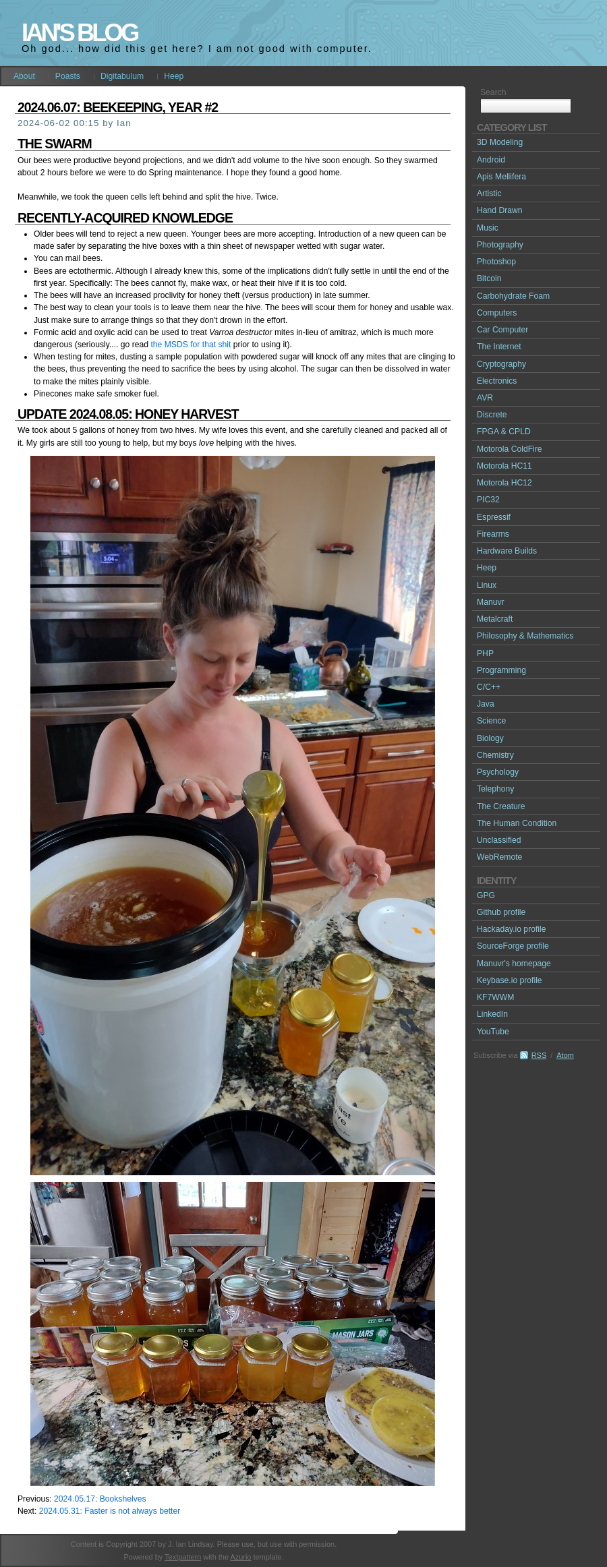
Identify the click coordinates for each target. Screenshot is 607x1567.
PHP (485, 653)
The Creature (501, 806)
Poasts (67, 76)
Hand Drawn (500, 210)
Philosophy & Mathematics (525, 636)
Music (487, 228)
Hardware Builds (507, 551)
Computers (497, 313)
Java (485, 704)
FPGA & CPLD (504, 431)
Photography (500, 244)
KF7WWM (495, 997)
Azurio (240, 1557)
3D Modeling (500, 142)
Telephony (495, 789)
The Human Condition (516, 823)
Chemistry (495, 755)
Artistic (489, 193)
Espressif (494, 517)
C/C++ (488, 687)
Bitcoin (489, 278)
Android (491, 160)
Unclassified (499, 840)
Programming (501, 670)
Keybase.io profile (509, 980)
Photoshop (496, 261)
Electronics (497, 381)
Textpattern (183, 1557)
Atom (565, 1055)
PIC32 (488, 499)
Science (491, 721)
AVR (485, 398)
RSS (539, 1055)
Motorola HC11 (504, 466)
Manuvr (490, 602)
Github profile (501, 912)
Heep (173, 76)
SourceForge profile (513, 946)
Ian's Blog (79, 33)
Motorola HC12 (504, 482)
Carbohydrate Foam (513, 296)
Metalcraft (495, 619)
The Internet (499, 346)
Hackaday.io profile (511, 929)
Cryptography (501, 364)
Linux (486, 585)
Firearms (493, 534)
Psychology (498, 772)
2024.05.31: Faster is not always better (109, 1511)
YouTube (493, 1031)
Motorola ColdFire (509, 449)
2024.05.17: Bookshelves (100, 1499)
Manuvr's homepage (514, 963)
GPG (486, 895)
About (24, 76)
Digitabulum (122, 76)
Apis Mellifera (501, 176)
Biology (490, 738)
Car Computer (502, 329)
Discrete (492, 414)
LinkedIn (492, 1014)
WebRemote (499, 857)
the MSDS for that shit (190, 344)
